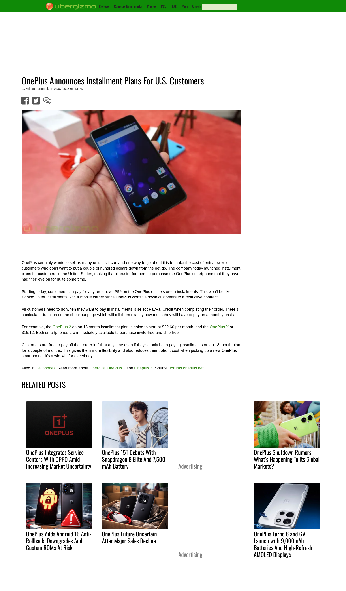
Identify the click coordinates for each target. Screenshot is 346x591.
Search (196, 6)
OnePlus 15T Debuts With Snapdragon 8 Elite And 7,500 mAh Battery (133, 459)
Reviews (104, 6)
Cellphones (45, 368)
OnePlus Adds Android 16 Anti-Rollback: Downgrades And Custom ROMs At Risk (58, 540)
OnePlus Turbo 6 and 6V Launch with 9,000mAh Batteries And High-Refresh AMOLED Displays (283, 544)
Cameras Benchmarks (128, 6)
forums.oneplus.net (186, 368)
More (185, 6)
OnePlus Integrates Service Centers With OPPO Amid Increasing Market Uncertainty (58, 459)
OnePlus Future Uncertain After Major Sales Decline (129, 537)
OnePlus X (219, 327)
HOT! (174, 6)
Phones (151, 6)
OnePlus (97, 368)
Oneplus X (143, 368)
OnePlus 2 (62, 327)
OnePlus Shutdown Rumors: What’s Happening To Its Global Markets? (287, 459)
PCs (163, 6)
